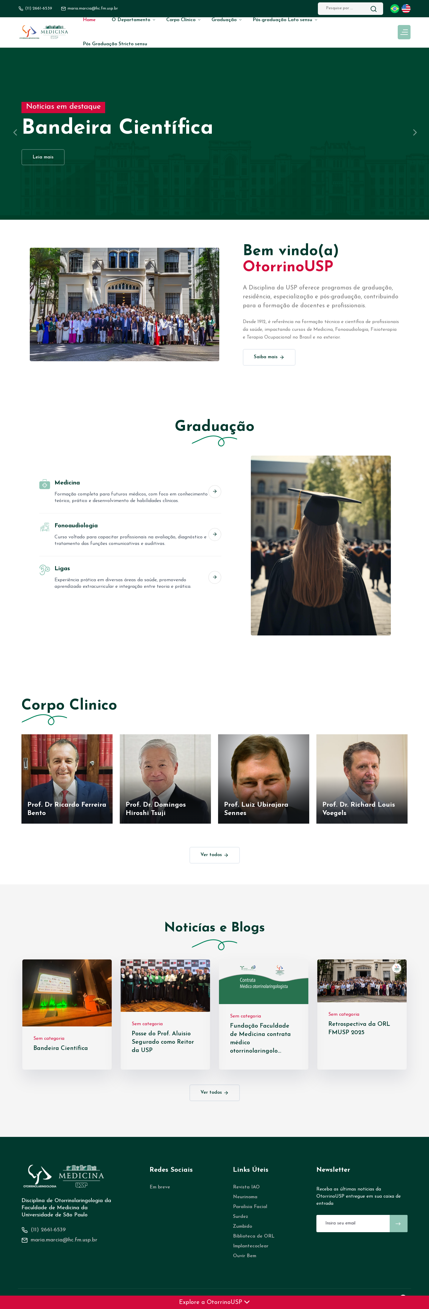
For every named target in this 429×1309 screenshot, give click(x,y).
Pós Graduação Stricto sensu (115, 44)
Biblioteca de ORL (253, 1236)
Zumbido (242, 1226)
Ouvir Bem (244, 1256)
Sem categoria (48, 1038)
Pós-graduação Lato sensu (282, 20)
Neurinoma (245, 1197)
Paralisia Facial (250, 1206)
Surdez (240, 1216)
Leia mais (43, 157)
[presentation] (14, 131)
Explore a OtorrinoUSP (214, 1302)
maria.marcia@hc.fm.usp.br (64, 1240)
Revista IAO (246, 1187)
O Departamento (131, 20)
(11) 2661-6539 (38, 8)
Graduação (224, 20)
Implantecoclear (250, 1246)
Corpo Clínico (180, 20)
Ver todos (214, 855)
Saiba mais (269, 357)
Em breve (160, 1187)
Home (89, 20)
